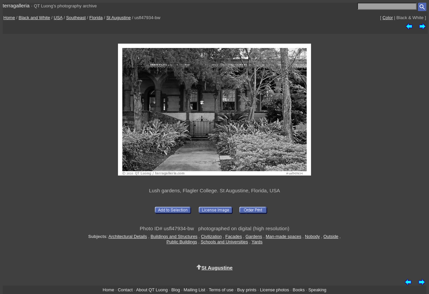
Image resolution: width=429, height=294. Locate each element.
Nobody (312, 236)
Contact (125, 289)
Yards (256, 241)
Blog (175, 289)
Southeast (76, 17)
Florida (96, 17)
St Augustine (118, 17)
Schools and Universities (224, 241)
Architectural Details (128, 236)
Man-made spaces (283, 236)
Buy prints (246, 289)
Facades (233, 236)
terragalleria (16, 5)
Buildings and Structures (173, 236)
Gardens (254, 236)
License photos (274, 289)
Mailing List (194, 289)
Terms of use (221, 289)
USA (58, 17)
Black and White (34, 17)
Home (9, 17)
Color (387, 17)
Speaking (317, 289)
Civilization (211, 236)
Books (299, 289)
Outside (330, 236)
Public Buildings (182, 241)
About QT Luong (152, 289)
